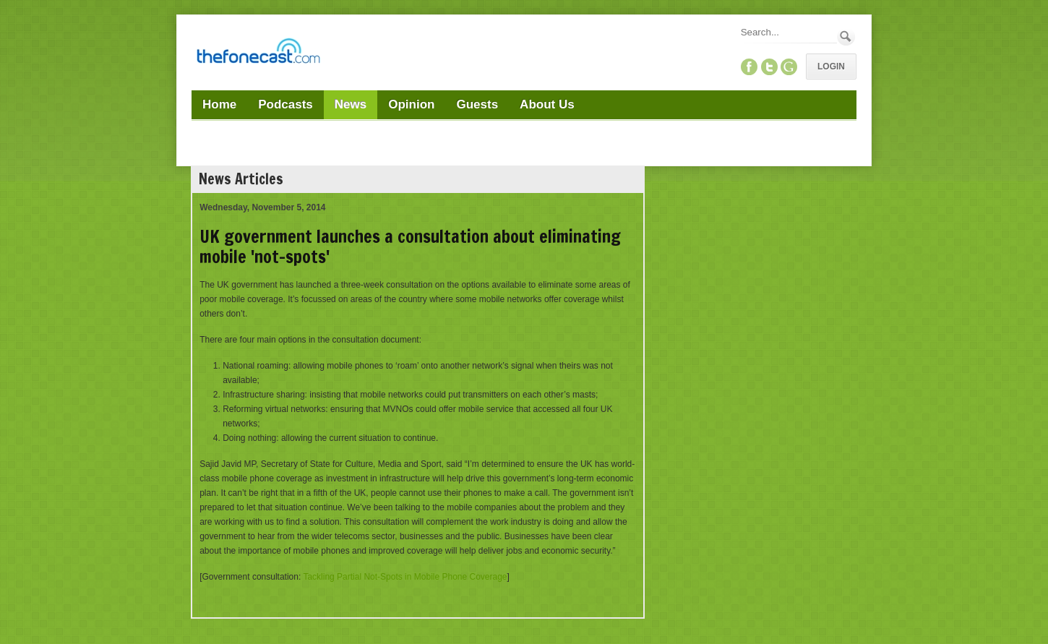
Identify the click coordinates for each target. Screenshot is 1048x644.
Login (831, 66)
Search (846, 36)
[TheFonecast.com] (258, 53)
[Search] (788, 32)
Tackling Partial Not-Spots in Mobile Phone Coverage (405, 577)
